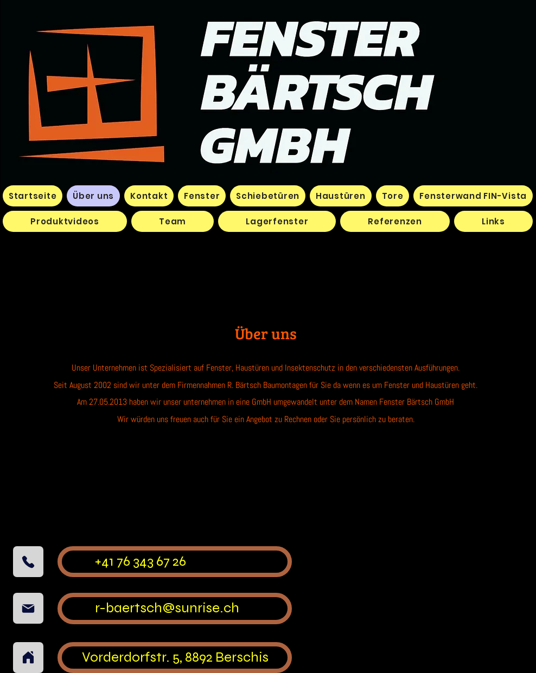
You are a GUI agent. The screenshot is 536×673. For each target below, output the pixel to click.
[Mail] (28, 608)
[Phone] (28, 561)
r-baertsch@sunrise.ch (167, 607)
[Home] (28, 657)
